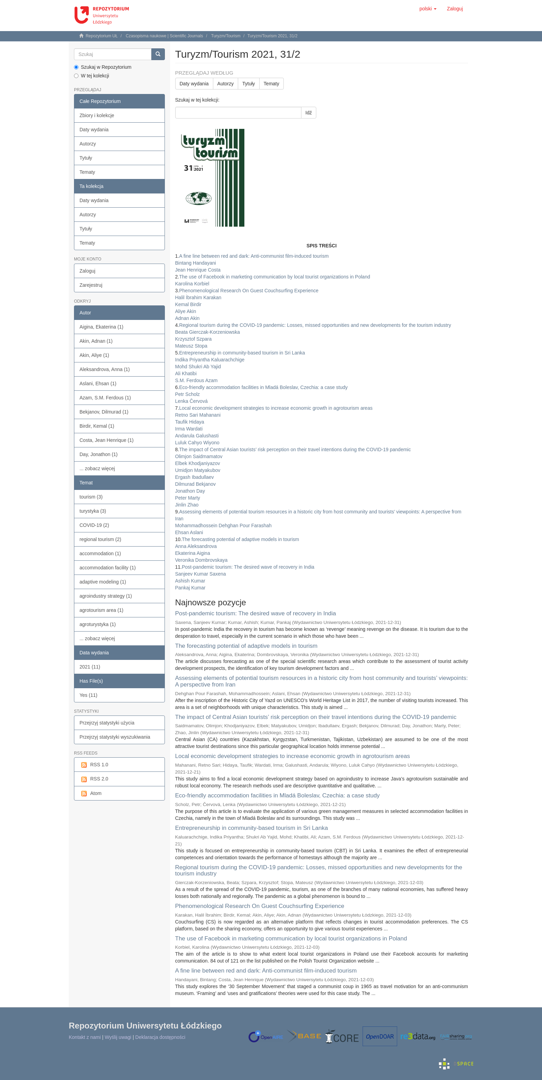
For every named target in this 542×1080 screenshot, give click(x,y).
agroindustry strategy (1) (106, 596)
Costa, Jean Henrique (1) (106, 440)
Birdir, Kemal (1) (97, 426)
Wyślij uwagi (118, 1037)
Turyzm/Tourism (226, 36)
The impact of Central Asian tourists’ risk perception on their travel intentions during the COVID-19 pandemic (316, 717)
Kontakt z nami (85, 1037)
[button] (428, 8)
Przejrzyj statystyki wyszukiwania (115, 737)
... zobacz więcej (97, 468)
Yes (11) (88, 695)
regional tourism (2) (100, 539)
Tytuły (86, 158)
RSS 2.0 (94, 779)
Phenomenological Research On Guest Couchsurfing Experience (260, 906)
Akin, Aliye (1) (94, 355)
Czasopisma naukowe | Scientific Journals (164, 36)
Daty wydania (94, 129)
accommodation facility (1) (108, 567)
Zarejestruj (91, 285)
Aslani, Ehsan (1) (98, 383)
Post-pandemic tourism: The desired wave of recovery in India (255, 613)
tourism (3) (91, 497)
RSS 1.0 (94, 765)
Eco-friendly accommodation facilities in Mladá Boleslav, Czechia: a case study (277, 795)
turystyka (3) (93, 511)
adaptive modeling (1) (103, 582)
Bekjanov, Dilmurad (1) (104, 412)
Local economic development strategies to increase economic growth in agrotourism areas (292, 756)
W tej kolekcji (91, 75)
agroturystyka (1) (98, 624)
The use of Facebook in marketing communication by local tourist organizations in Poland (291, 938)
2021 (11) (90, 667)
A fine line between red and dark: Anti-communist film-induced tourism (266, 970)
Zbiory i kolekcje (97, 115)
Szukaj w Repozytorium (102, 67)
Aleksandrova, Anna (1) (105, 369)
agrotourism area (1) (101, 610)
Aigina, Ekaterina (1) (101, 327)
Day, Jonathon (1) (99, 454)
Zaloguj (87, 271)
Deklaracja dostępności (160, 1037)
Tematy (87, 172)
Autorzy (88, 143)
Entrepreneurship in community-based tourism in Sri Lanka (251, 828)
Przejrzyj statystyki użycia (107, 723)
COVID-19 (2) (94, 525)
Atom (91, 793)
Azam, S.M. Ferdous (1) (105, 397)
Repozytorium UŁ (102, 36)
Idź (309, 112)
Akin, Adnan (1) (96, 341)
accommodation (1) (100, 553)
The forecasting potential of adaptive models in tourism (246, 646)
